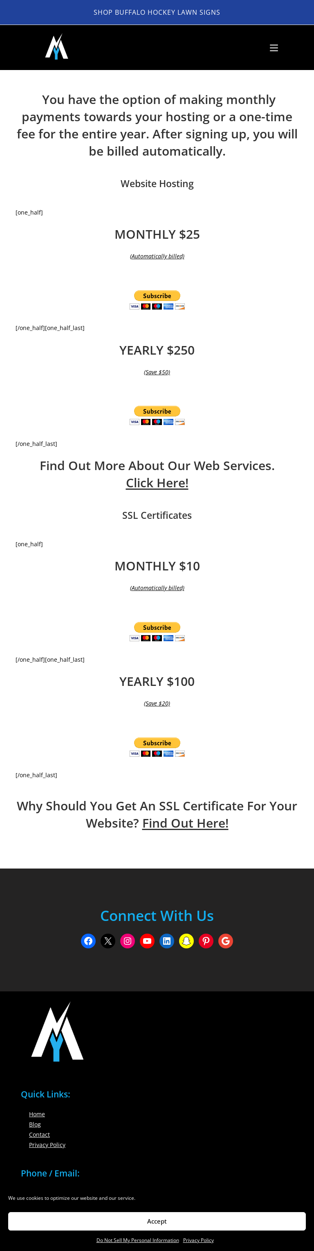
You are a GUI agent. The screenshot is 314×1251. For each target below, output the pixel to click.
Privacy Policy (198, 1240)
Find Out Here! (185, 822)
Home (37, 1114)
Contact (39, 1134)
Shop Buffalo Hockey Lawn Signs (157, 12)
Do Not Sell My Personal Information (137, 1240)
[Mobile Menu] (271, 47)
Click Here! (157, 482)
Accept (157, 1221)
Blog (35, 1124)
